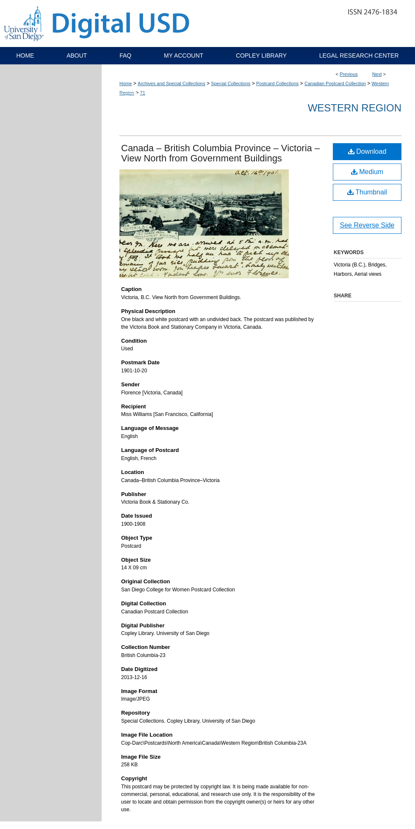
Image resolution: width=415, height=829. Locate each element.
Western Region (354, 108)
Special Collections (230, 83)
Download (367, 151)
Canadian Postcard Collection (335, 83)
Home (125, 83)
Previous (349, 74)
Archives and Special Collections (171, 83)
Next (377, 74)
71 (142, 92)
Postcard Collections (277, 83)
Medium (367, 171)
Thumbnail (367, 192)
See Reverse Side (367, 225)
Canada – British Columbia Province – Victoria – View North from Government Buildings (220, 153)
